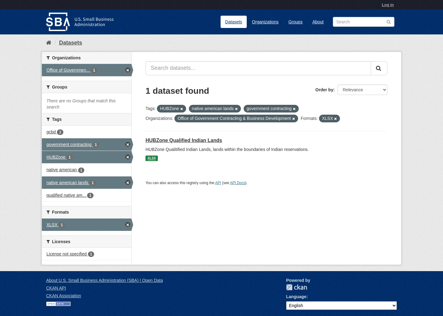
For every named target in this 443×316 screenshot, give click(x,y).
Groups (295, 21)
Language (296, 296)
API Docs (237, 183)
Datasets (233, 21)
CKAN (296, 287)
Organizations (265, 21)
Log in (388, 4)
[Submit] (379, 68)
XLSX (151, 158)
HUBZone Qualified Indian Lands (184, 140)
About (318, 21)
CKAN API (56, 288)
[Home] (48, 43)
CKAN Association (63, 295)
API (218, 183)
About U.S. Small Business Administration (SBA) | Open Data (104, 280)
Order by (324, 89)
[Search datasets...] (258, 68)
